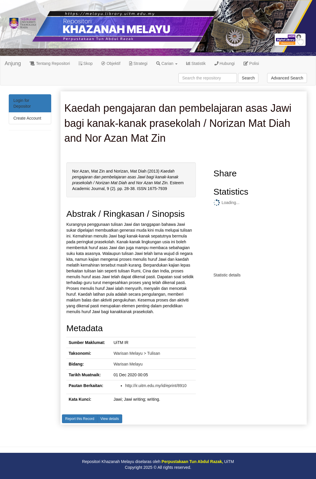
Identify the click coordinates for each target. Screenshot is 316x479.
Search (248, 78)
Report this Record (79, 419)
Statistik (196, 63)
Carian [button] (166, 63)
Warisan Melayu (128, 364)
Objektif (110, 63)
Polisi (251, 63)
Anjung (13, 63)
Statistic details (226, 275)
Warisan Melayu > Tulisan (136, 353)
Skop (86, 63)
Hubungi (224, 63)
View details (109, 419)
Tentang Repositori (50, 63)
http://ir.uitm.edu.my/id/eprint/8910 (156, 385)
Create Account (27, 118)
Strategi (138, 63)
